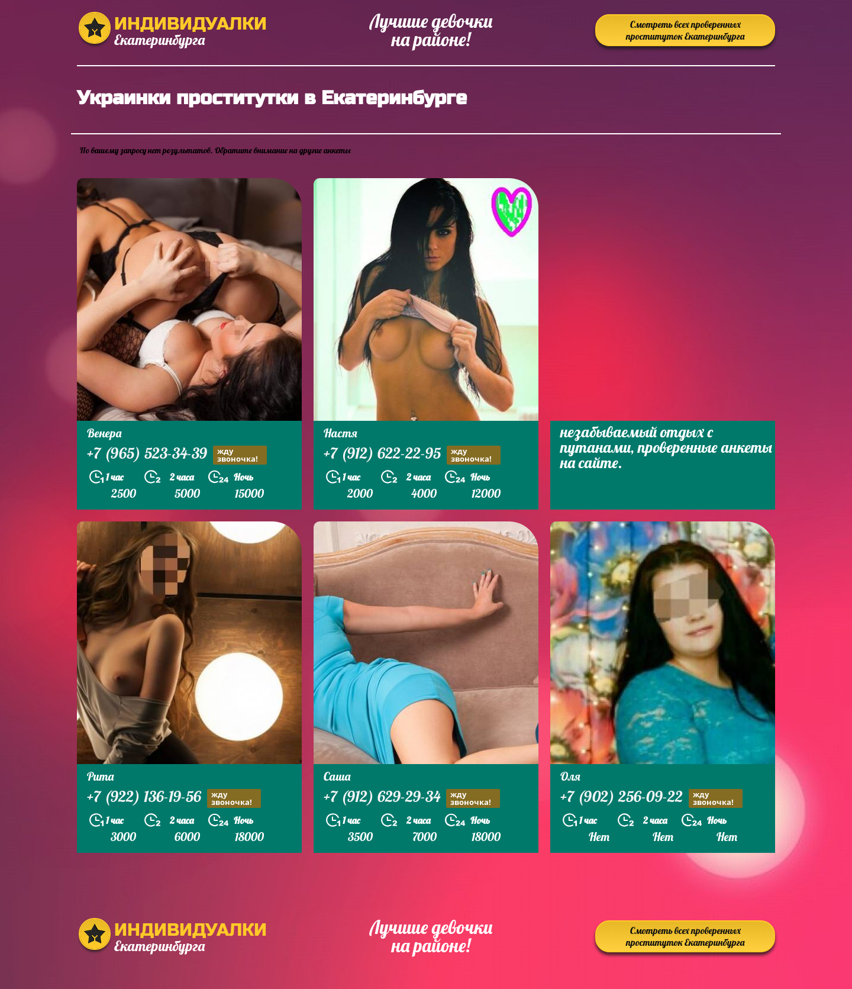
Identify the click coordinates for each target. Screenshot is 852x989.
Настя (340, 433)
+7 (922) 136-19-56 (174, 798)
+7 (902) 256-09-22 (651, 798)
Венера (104, 433)
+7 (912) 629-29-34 (412, 798)
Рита (100, 776)
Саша (337, 776)
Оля (570, 776)
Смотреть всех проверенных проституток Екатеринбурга (685, 30)
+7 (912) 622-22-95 (412, 455)
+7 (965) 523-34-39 (177, 455)
